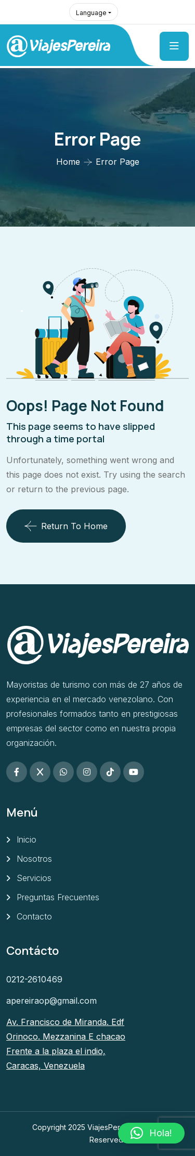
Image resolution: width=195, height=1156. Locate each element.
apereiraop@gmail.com (51, 1000)
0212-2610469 (34, 979)
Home (68, 161)
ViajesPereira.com (118, 1127)
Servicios (34, 878)
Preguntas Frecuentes (58, 897)
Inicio (26, 839)
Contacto (34, 916)
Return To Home (66, 526)
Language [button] (91, 13)
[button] (151, 1133)
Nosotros (34, 858)
